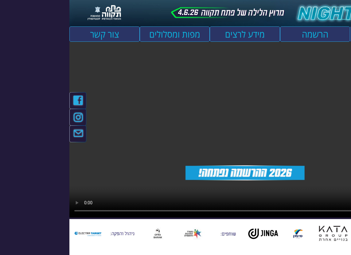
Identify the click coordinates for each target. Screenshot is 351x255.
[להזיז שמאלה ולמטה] (319, 250)
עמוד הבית (316, 34)
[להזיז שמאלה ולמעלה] (319, 247)
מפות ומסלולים (105, 34)
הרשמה (245, 34)
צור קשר (35, 34)
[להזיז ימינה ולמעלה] (322, 247)
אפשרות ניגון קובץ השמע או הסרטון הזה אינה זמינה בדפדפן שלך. (175, 130)
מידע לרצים (175, 34)
